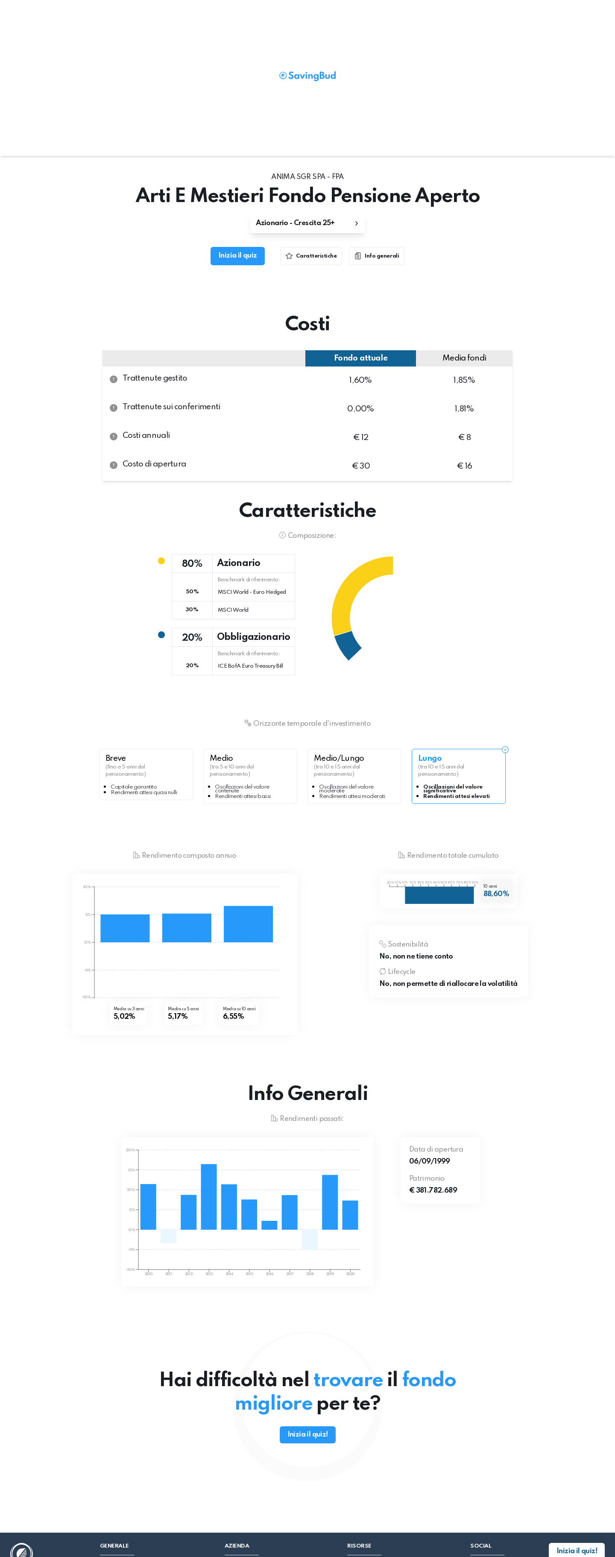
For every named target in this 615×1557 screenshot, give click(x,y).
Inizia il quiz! (307, 1434)
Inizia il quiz (237, 255)
